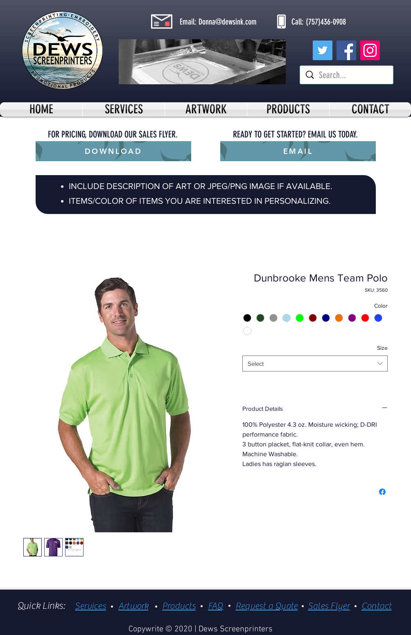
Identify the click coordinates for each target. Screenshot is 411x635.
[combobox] (315, 364)
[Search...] (347, 75)
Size (382, 348)
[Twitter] (322, 50)
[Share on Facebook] (382, 492)
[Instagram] (370, 50)
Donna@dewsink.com (228, 22)
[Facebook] (346, 50)
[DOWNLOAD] (113, 151)
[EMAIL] (298, 151)
